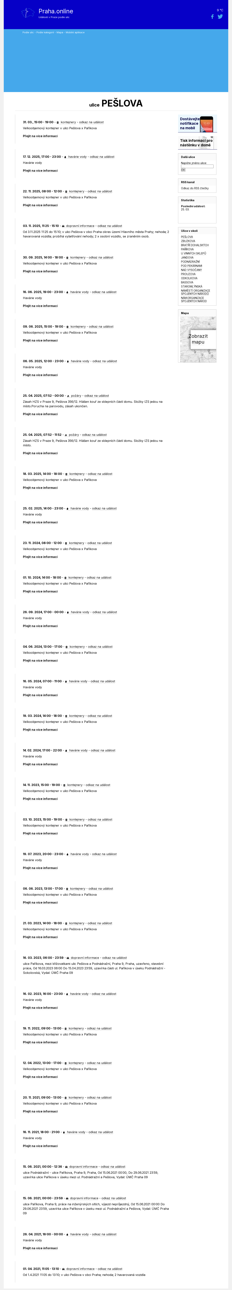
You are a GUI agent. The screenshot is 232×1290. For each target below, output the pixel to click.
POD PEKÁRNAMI (191, 265)
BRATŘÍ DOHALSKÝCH (195, 245)
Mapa (60, 32)
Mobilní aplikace (75, 32)
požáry (74, 396)
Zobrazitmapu (198, 339)
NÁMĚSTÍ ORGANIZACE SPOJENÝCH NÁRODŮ (195, 292)
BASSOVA (187, 282)
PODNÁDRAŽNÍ (190, 261)
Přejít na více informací (40, 136)
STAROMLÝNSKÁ (191, 286)
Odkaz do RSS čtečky (195, 188)
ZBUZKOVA (188, 241)
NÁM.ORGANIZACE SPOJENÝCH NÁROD (194, 299)
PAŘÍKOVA (187, 249)
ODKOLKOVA (189, 278)
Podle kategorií (45, 32)
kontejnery (66, 122)
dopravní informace (78, 226)
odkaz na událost (91, 122)
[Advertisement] (124, 62)
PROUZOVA (188, 274)
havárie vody (75, 157)
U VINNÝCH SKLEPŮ (193, 253)
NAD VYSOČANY (191, 269)
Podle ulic (28, 32)
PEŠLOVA (187, 236)
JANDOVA (187, 257)
